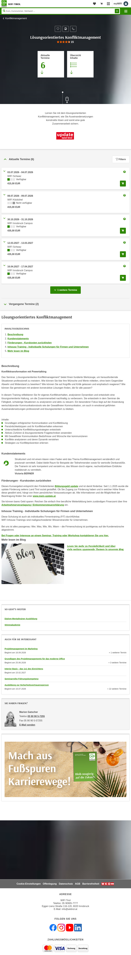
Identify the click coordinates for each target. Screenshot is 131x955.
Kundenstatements (18, 338)
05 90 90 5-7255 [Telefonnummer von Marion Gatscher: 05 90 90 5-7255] (36, 716)
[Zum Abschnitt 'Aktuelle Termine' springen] (51, 64)
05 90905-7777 (70, 903)
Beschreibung (15, 334)
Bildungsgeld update (66, 486)
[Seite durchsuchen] (60, 11)
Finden (117, 11)
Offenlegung (50, 884)
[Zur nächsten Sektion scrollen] (66, 98)
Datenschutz (66, 884)
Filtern (121, 159)
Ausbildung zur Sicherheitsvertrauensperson (27, 685)
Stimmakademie (12, 625)
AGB (77, 884)
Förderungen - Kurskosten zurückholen (30, 342)
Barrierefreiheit (90, 884)
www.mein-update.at (44, 496)
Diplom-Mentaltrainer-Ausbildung (21, 619)
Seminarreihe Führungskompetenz (21, 679)
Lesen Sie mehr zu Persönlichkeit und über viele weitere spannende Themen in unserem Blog (95, 547)
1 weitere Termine (66, 289)
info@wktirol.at (69, 909)
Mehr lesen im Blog (18, 351)
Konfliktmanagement (16, 18)
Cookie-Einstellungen (29, 884)
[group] (65, 42)
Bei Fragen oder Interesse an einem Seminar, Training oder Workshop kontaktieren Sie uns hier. (55, 535)
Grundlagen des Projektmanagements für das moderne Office (35, 659)
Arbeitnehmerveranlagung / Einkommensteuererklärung (32, 505)
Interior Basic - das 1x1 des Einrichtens (24, 669)
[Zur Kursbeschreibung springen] (80, 64)
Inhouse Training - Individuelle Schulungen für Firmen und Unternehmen (48, 347)
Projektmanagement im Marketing (21, 649)
